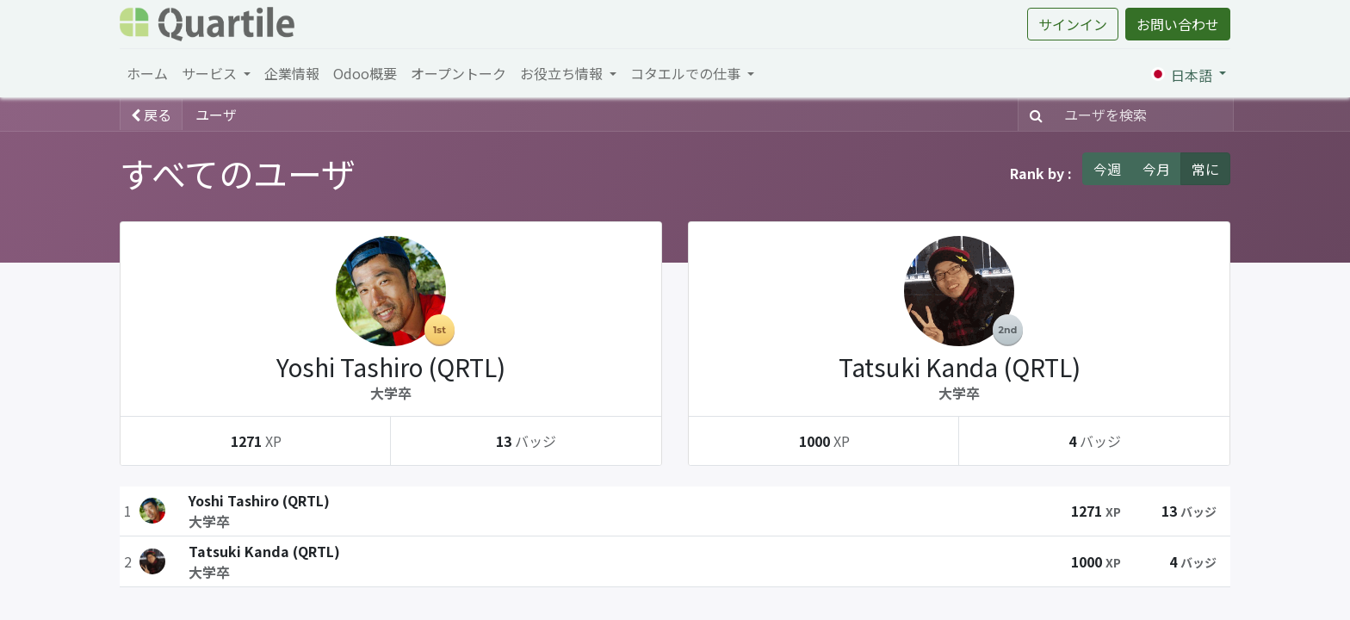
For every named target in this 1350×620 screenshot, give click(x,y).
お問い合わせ (1177, 24)
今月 (1156, 168)
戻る (151, 114)
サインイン (1072, 24)
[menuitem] (147, 73)
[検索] (1033, 114)
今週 (1107, 168)
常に (1205, 168)
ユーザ (216, 114)
